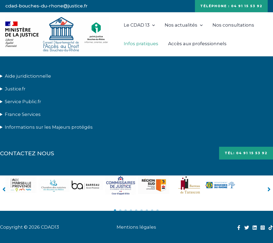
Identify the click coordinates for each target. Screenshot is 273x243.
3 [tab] (126, 210)
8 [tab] (152, 210)
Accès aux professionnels (196, 43)
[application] (151, 25)
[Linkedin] (254, 227)
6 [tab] (141, 210)
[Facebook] (238, 227)
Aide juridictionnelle (28, 76)
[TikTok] (270, 227)
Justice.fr (15, 88)
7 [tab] (147, 210)
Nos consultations (231, 25)
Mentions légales (136, 227)
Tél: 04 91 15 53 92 (246, 153)
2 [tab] (120, 210)
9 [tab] (157, 210)
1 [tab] (115, 210)
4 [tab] (131, 210)
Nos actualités (182, 25)
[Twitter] (246, 227)
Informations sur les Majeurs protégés (49, 127)
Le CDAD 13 (138, 25)
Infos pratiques (140, 43)
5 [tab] (136, 210)
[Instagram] (262, 227)
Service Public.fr (23, 101)
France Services (23, 114)
